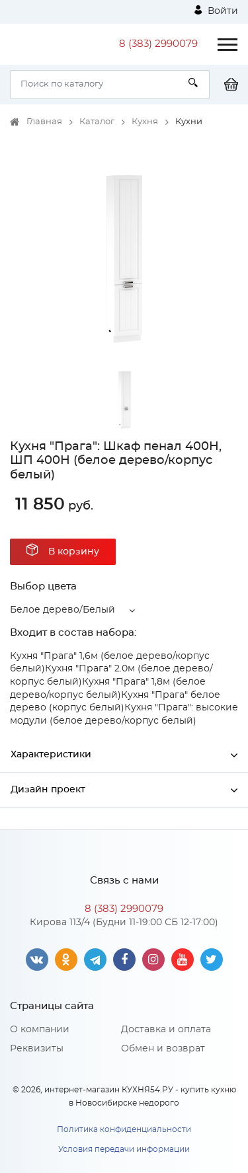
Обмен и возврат (163, 1048)
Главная (44, 122)
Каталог (96, 122)
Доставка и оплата (166, 1029)
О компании (39, 1029)
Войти (216, 10)
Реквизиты (36, 1048)
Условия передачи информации (124, 1149)
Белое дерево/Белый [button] (62, 610)
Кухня (145, 122)
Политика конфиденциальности (124, 1129)
